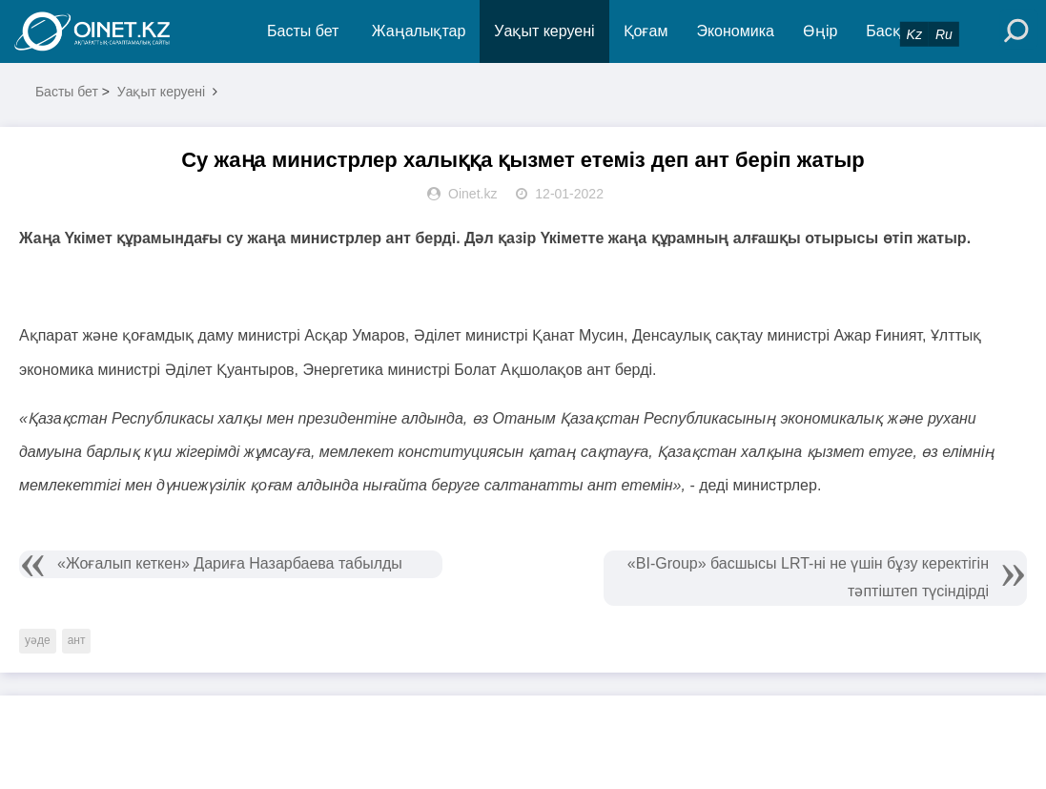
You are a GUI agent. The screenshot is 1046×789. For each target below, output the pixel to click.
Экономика (735, 31)
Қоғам (646, 31)
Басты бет (302, 31)
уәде (38, 640)
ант (77, 640)
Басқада (896, 31)
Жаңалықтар (419, 31)
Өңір (820, 31)
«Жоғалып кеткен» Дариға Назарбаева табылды (229, 563)
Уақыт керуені (544, 31)
